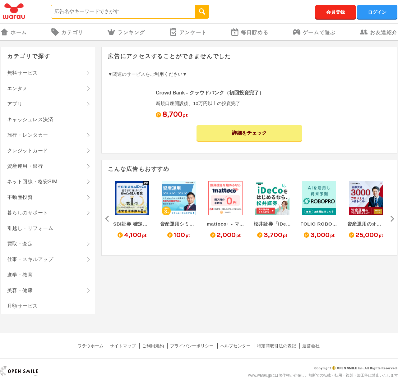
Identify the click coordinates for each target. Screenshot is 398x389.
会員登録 (335, 12)
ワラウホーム (90, 345)
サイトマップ (123, 345)
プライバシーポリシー (192, 345)
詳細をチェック (249, 132)
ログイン (377, 12)
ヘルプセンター (235, 345)
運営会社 (311, 345)
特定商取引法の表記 (276, 345)
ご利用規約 (153, 345)
